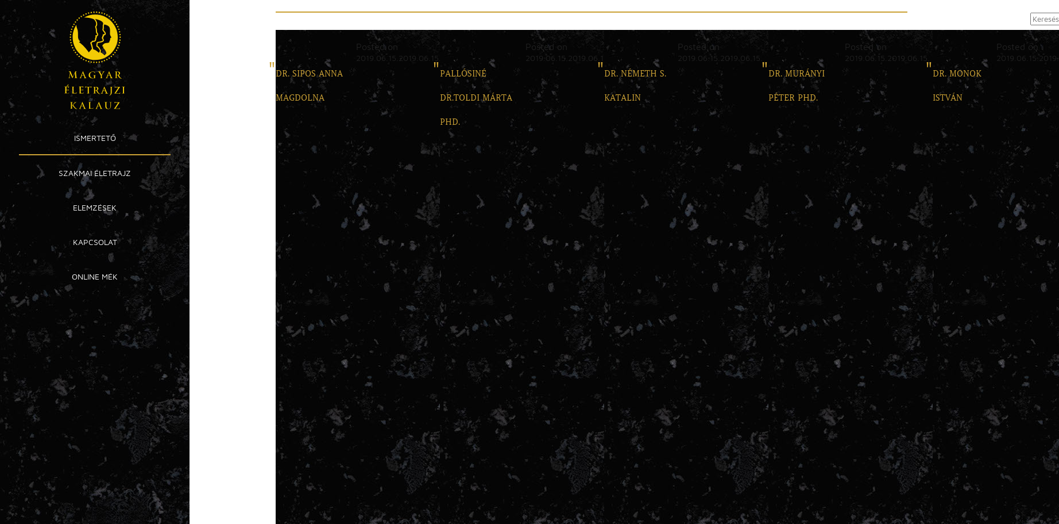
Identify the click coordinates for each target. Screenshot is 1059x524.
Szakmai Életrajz (95, 173)
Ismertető (95, 138)
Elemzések (95, 207)
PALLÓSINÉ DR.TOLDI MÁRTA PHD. (476, 97)
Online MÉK (95, 276)
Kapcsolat (95, 242)
